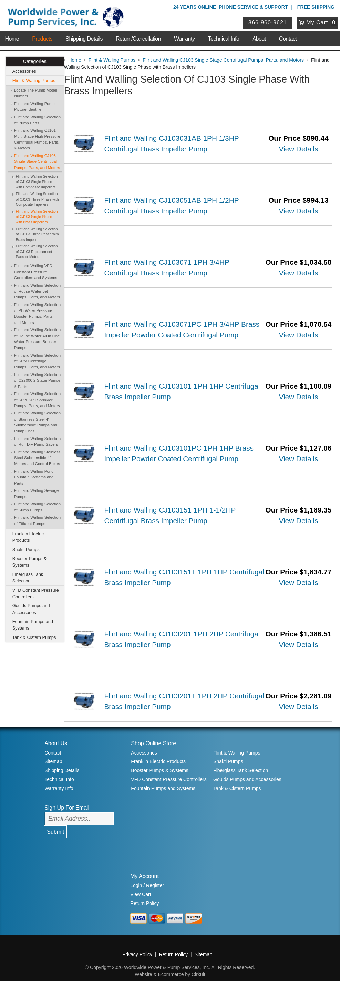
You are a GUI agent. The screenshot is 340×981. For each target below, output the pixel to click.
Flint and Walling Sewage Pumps (36, 494)
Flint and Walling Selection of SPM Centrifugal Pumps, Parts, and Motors (37, 361)
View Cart (140, 886)
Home (12, 38)
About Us (55, 735)
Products (42, 38)
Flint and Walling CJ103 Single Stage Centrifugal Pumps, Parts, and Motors (37, 162)
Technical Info (223, 38)
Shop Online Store (153, 735)
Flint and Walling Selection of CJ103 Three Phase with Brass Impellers (37, 234)
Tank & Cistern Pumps (34, 637)
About (259, 38)
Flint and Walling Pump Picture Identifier (34, 107)
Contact (288, 38)
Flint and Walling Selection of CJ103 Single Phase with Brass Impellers (37, 217)
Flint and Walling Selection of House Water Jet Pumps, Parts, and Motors (37, 291)
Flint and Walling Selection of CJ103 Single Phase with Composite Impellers (37, 182)
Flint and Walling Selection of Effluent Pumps (37, 521)
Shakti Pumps (26, 549)
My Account (144, 868)
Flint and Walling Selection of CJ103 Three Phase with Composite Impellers (37, 199)
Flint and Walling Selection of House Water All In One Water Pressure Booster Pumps (37, 339)
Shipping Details (84, 38)
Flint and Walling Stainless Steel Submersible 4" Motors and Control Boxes (37, 458)
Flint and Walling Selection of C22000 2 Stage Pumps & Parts (37, 380)
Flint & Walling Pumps (33, 80)
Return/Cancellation (138, 38)
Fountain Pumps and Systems (32, 625)
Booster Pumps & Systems (29, 562)
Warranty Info (58, 779)
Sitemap (53, 753)
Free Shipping (315, 7)
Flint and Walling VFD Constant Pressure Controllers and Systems (35, 272)
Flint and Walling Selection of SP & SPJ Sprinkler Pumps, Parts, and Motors (37, 400)
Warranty (184, 38)
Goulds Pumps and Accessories (31, 609)
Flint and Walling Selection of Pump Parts (37, 120)
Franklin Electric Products (28, 537)
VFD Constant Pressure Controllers (35, 593)
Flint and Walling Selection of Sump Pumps (37, 507)
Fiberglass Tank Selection (27, 577)
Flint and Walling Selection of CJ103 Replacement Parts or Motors (37, 252)
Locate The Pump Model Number (35, 93)
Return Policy (144, 895)
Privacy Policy (137, 946)
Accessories (24, 71)
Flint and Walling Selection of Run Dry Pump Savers (37, 441)
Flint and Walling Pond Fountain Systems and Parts (34, 477)
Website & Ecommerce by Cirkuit (170, 966)
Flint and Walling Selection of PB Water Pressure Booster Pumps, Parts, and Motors (37, 314)
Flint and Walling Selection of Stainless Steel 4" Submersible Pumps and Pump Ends (37, 422)
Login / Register (147, 877)
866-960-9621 (268, 22)
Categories (35, 61)
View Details (299, 148)
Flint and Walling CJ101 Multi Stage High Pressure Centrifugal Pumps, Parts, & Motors (37, 139)
